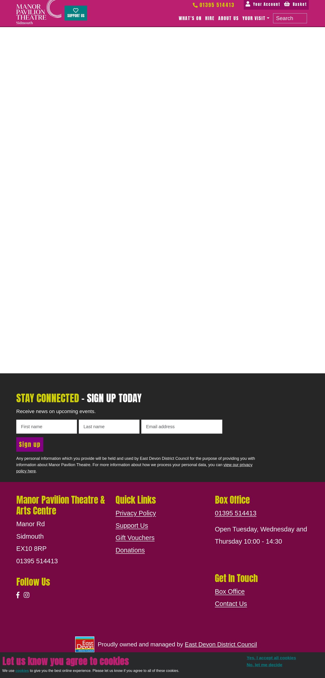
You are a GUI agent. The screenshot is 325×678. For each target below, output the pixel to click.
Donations (130, 550)
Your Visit (254, 18)
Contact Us (231, 603)
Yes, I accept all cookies (271, 657)
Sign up (30, 444)
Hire (210, 18)
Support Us (75, 13)
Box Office (230, 591)
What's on (190, 18)
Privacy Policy (136, 513)
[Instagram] (26, 595)
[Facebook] (18, 595)
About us (228, 18)
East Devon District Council (221, 644)
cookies (22, 671)
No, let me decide (264, 664)
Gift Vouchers (135, 537)
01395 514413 (213, 5)
